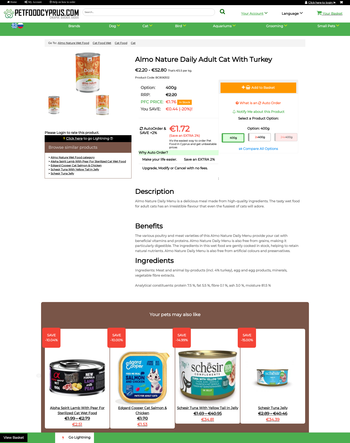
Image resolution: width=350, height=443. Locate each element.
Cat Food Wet (102, 43)
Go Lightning (74, 437)
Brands (74, 26)
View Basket (14, 437)
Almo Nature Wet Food (73, 43)
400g (233, 137)
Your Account (252, 13)
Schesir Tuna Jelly (62, 173)
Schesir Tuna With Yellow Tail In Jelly (75, 169)
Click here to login (322, 2)
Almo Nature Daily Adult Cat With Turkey (203, 59)
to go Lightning (87, 138)
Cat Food (121, 43)
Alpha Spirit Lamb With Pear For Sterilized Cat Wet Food (88, 161)
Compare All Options (258, 149)
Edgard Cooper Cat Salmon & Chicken (76, 165)
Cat (133, 43)
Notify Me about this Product (258, 112)
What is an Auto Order (258, 103)
